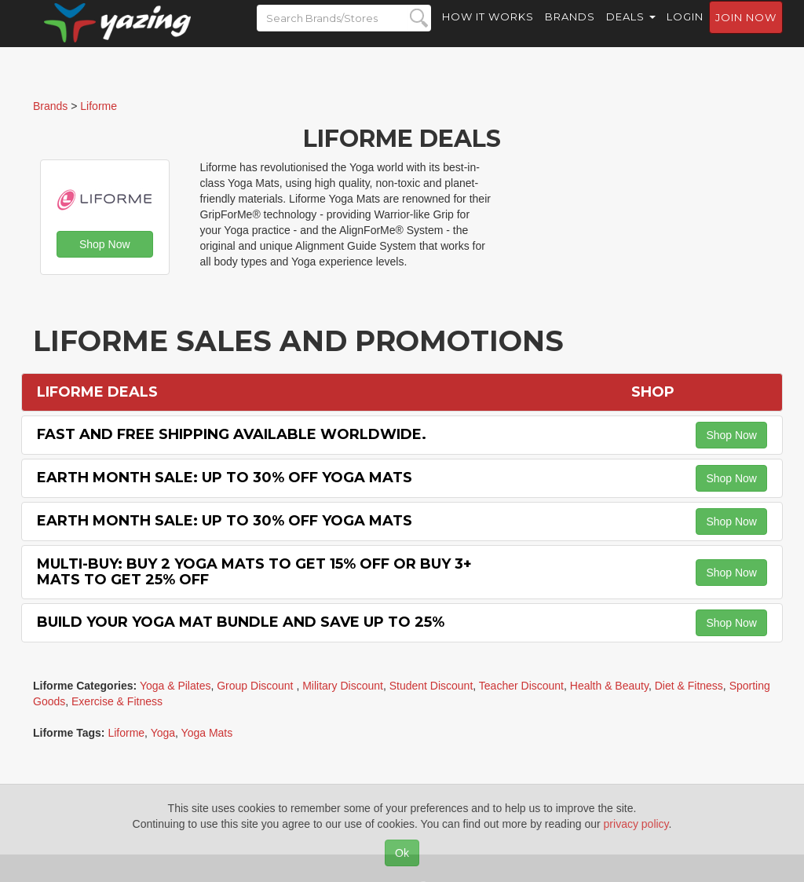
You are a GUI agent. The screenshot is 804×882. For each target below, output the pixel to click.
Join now (746, 32)
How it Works (488, 31)
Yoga (163, 732)
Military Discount (342, 685)
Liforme (126, 732)
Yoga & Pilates (175, 685)
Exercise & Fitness (117, 701)
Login (685, 31)
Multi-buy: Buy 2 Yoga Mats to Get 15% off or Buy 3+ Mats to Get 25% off (254, 571)
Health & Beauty (609, 685)
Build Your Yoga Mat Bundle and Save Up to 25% (240, 622)
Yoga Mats (207, 732)
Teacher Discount (521, 685)
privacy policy (636, 824)
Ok (402, 853)
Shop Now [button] (104, 244)
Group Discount (256, 685)
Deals (631, 31)
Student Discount (431, 685)
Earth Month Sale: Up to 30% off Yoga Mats (224, 477)
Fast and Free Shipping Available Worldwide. (231, 434)
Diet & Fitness (689, 685)
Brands (570, 31)
